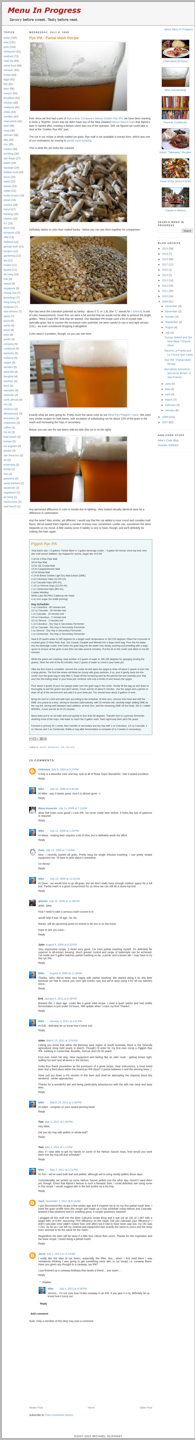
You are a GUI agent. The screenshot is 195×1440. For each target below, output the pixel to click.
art (5, 459)
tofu (6, 279)
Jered (41, 1253)
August (169, 327)
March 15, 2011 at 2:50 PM (65, 1102)
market (8, 149)
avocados (9, 418)
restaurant (10, 51)
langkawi (9, 306)
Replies (46, 1282)
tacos (7, 176)
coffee (7, 427)
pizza (7, 320)
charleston (10, 422)
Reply (41, 778)
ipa (5, 260)
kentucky (9, 353)
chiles (7, 111)
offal (6, 237)
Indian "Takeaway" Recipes (175, 152)
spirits (7, 325)
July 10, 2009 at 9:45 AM (64, 788)
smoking (8, 153)
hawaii (7, 283)
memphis (9, 390)
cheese (8, 218)
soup (6, 130)
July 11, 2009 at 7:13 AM (72, 808)
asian (7, 37)
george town (11, 246)
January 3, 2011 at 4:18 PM (60, 998)
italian (7, 162)
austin (7, 339)
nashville (9, 394)
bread (7, 200)
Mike (41, 788)
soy (6, 404)
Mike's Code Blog (168, 440)
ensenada (9, 464)
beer (6, 88)
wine (6, 334)
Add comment (39, 1313)
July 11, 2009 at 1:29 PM (64, 830)
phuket (8, 450)
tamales (8, 367)
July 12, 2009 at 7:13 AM (60, 850)
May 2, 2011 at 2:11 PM (64, 1169)
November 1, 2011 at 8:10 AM (63, 1201)
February (170, 405)
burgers (8, 251)
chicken (8, 102)
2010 (165, 296)
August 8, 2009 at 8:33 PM (61, 944)
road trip (8, 60)
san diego (9, 158)
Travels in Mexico (175, 210)
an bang (8, 497)
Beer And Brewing (175, 89)
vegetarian (10, 492)
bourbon (8, 381)
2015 (165, 269)
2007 (165, 422)
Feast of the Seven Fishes (175, 181)
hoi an (7, 432)
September (172, 322)
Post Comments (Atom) (59, 1415)
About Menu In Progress (178, 29)
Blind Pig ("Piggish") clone (123, 414)
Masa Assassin (47, 808)
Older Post (146, 1407)
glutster (43, 901)
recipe (7, 74)
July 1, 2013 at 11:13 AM (60, 1253)
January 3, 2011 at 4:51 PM (66, 1021)
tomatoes (9, 232)
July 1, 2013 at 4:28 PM (73, 1288)
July (168, 332)
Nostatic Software (168, 445)
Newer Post (36, 1407)
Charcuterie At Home (175, 61)
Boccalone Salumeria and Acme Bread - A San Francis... (178, 373)
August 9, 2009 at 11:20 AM (66, 973)
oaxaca (8, 204)
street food (10, 65)
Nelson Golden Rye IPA (109, 118)
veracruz (9, 408)
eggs (6, 79)
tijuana (7, 269)
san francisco (11, 455)
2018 (165, 259)
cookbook (9, 348)
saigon (7, 362)
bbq (6, 139)
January (170, 410)
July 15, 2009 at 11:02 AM (65, 878)
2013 (165, 280)
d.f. (5, 223)
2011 (165, 290)
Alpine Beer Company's (80, 118)
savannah (9, 487)
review (7, 265)
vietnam (8, 135)
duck (6, 385)
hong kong (10, 302)
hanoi (7, 209)
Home (91, 1407)
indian (7, 190)
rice (6, 144)
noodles (8, 116)
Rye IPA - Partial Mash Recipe (54, 38)
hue (6, 473)
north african (11, 399)
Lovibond (136, 311)
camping (9, 344)
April (168, 394)
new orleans (11, 311)
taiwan (7, 186)
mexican (8, 70)
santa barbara (12, 483)
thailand (8, 241)
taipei (7, 181)
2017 (165, 264)
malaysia (9, 107)
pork (6, 46)
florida (7, 469)
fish (6, 84)
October (170, 316)
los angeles (10, 446)
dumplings (10, 297)
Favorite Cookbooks (175, 122)
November (171, 311)
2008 (165, 416)
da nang (8, 274)
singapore (9, 288)
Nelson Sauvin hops (123, 122)
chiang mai (10, 292)
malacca (8, 357)
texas (7, 329)
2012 (165, 285)
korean (8, 441)
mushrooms (10, 501)
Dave (41, 850)
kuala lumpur (11, 195)
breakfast (9, 97)
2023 (165, 248)
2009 (165, 301)
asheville (9, 371)
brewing (8, 214)
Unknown (44, 769)
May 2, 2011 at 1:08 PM (59, 1121)
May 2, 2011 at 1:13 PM (59, 1147)
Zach (41, 1201)
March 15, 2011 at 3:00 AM (62, 1040)
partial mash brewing (79, 140)
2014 (165, 275)
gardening (9, 255)
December (171, 306)
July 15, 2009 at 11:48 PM (64, 901)
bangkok (9, 376)
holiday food (11, 172)
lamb (6, 227)
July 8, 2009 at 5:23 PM (65, 769)
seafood (8, 56)
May (168, 389)
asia (6, 42)
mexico (8, 93)
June (168, 383)
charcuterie (10, 121)
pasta (7, 316)
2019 (165, 253)
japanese (9, 478)
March (169, 399)
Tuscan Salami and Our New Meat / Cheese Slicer (178, 341)
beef (6, 125)
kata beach (10, 436)
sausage (9, 167)
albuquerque (11, 413)
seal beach (10, 506)
